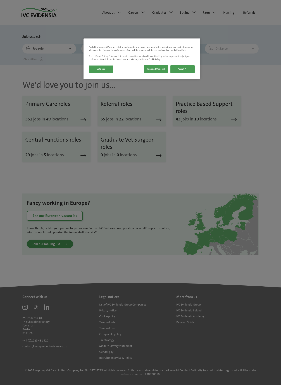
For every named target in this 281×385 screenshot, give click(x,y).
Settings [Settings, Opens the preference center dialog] (101, 69)
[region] (142, 58)
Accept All (182, 69)
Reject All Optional (156, 69)
